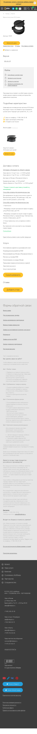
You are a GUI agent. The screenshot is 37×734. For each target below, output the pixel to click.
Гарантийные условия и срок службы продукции (17, 237)
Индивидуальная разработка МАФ (13, 251)
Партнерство (9, 579)
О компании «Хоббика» (13, 575)
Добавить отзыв (13, 290)
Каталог (7, 564)
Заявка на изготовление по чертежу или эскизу (16, 330)
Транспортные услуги (9, 266)
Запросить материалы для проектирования (15, 84)
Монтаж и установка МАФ (10, 257)
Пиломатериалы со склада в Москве (13, 260)
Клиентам (8, 571)
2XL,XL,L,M (7, 61)
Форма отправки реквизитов (11, 325)
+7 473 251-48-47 (10, 644)
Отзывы (17, 46)
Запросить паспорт (13, 81)
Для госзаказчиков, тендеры (11, 315)
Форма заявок (7, 310)
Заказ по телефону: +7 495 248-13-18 (15, 117)
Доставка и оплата (27, 46)
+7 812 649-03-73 (10, 622)
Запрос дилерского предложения (12, 344)
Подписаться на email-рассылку (12, 695)
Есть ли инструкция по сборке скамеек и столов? (17, 546)
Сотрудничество (10, 582)
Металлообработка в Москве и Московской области (18, 254)
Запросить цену (12, 43)
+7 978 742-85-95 (10, 633)
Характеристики (8, 46)
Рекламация (6, 334)
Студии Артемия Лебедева (13, 668)
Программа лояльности (9, 705)
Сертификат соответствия (15, 75)
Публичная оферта (8, 708)
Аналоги (15, 128)
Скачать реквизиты (13, 275)
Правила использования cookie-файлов (14, 710)
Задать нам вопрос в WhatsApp (13, 119)
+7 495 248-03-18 (10, 611)
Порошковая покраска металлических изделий (16, 263)
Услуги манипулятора (9, 269)
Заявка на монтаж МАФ (10, 339)
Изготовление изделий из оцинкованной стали (17, 248)
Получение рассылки (9, 349)
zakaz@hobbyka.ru (20, 514)
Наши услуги (9, 568)
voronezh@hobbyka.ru (11, 641)
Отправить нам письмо (11, 122)
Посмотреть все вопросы (10, 553)
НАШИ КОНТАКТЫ (10, 649)
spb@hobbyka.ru (9, 619)
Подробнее (7, 231)
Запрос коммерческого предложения (13, 320)
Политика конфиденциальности (12, 702)
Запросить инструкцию (14, 78)
